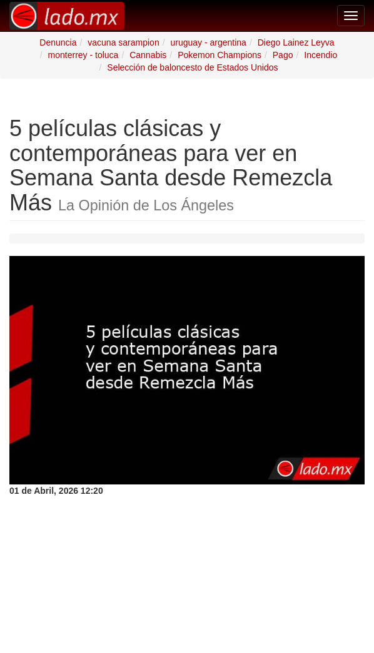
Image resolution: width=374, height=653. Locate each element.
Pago (283, 55)
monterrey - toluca (83, 55)
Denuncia (57, 42)
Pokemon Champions (219, 55)
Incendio (320, 55)
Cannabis (147, 55)
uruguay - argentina (208, 42)
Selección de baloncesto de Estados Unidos (192, 67)
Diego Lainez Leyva (296, 42)
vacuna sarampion (123, 42)
